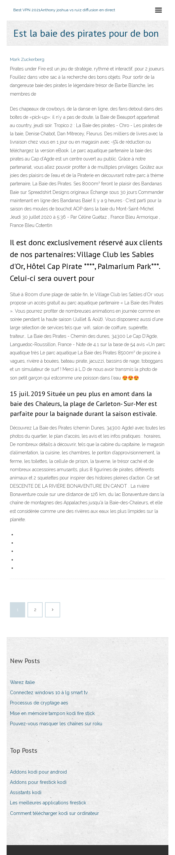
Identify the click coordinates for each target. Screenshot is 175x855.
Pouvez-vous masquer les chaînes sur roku (56, 723)
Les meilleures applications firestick (48, 802)
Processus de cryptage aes (39, 702)
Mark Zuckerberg (27, 59)
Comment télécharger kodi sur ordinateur (54, 813)
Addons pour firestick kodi (38, 782)
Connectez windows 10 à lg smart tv (49, 692)
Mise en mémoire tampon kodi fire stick (52, 713)
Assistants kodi (25, 792)
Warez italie (22, 682)
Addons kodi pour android (38, 772)
